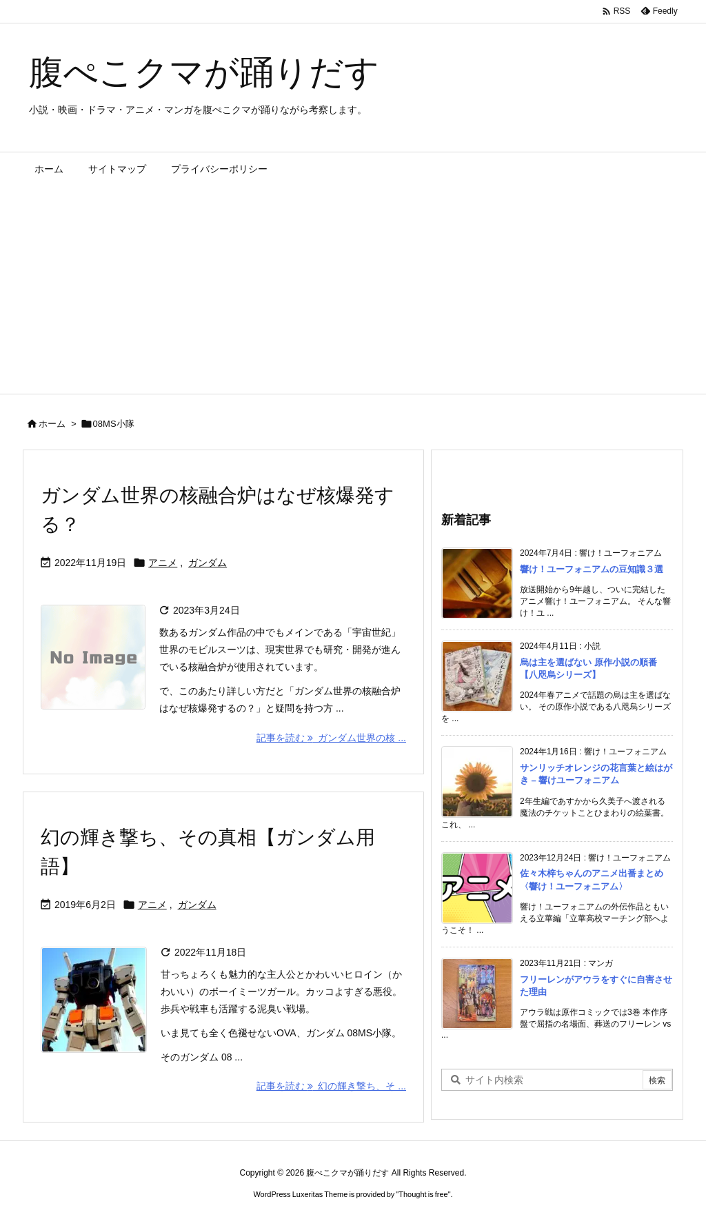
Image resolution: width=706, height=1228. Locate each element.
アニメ (162, 562)
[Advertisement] (353, 290)
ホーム (52, 424)
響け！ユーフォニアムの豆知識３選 (591, 569)
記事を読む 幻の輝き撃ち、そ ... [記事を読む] (331, 1085)
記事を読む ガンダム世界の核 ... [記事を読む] (331, 737)
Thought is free (423, 1194)
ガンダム (207, 562)
